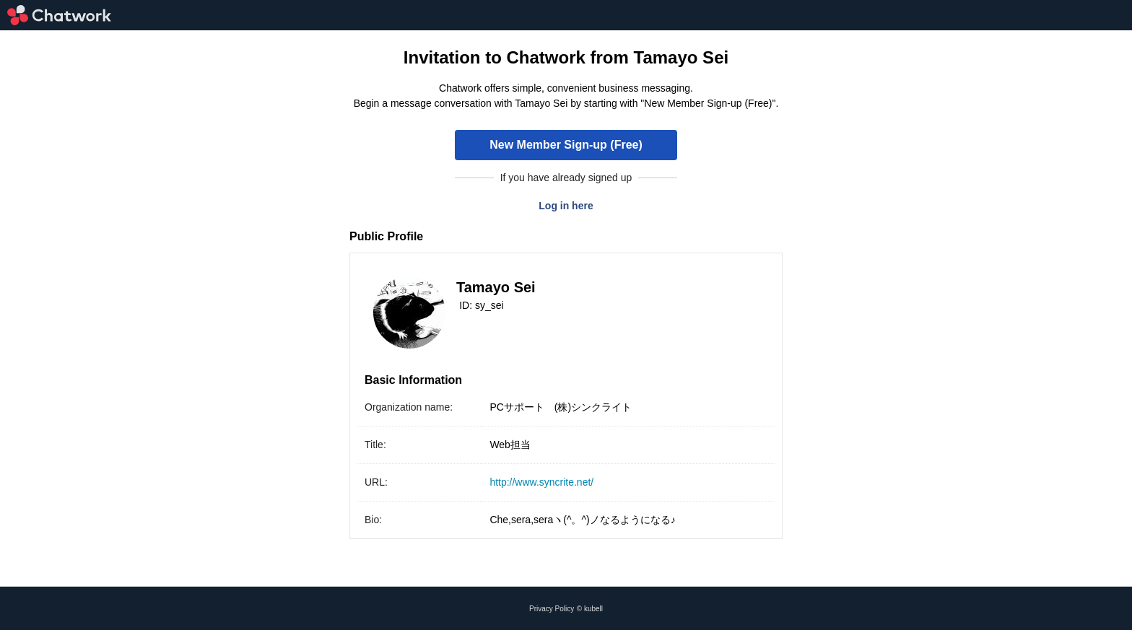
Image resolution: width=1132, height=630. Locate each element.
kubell (593, 609)
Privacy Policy (551, 609)
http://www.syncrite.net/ (541, 482)
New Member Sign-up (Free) (566, 145)
